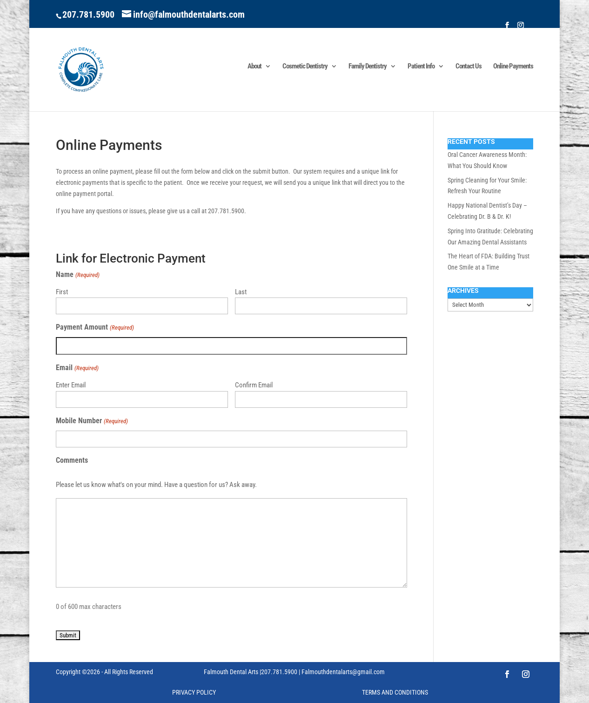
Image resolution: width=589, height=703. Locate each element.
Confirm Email (254, 385)
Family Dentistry (367, 66)
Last (241, 292)
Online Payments (513, 66)
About (254, 66)
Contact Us (468, 66)
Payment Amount (95, 327)
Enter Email (71, 385)
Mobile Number (91, 421)
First (62, 292)
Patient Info (421, 66)
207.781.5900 (88, 14)
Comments (72, 460)
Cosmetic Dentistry (305, 66)
